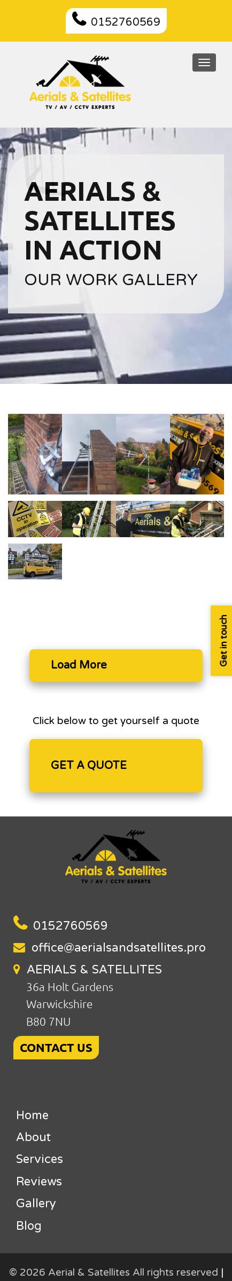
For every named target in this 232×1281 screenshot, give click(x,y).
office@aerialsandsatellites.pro (119, 948)
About (33, 1137)
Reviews (39, 1182)
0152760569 (125, 22)
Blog (29, 1226)
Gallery (36, 1204)
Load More (79, 665)
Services (39, 1159)
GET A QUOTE (89, 765)
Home (32, 1115)
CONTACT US (56, 1047)
